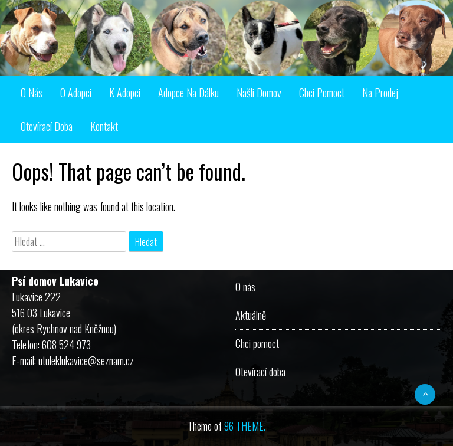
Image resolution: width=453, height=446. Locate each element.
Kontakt (104, 126)
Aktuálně (250, 315)
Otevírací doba (47, 126)
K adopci (124, 92)
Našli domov (259, 92)
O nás (31, 92)
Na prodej (380, 92)
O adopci (75, 92)
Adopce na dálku (188, 92)
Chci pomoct (321, 92)
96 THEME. (244, 426)
